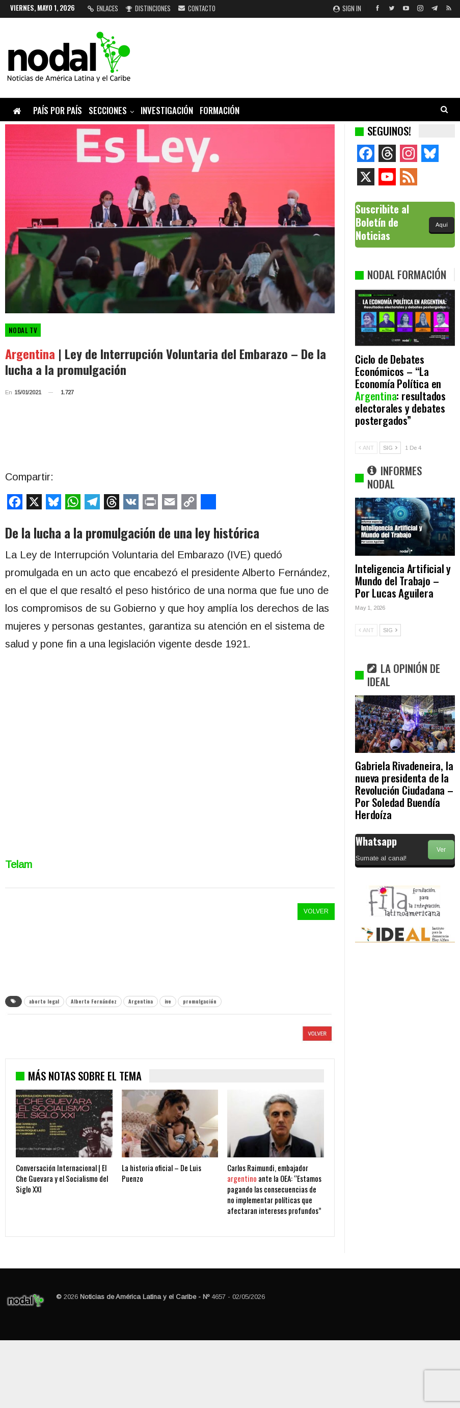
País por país (57, 110)
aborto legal (44, 1001)
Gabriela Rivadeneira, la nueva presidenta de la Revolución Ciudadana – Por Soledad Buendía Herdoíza (404, 789)
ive (168, 1001)
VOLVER (316, 911)
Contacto (196, 8)
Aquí (442, 225)
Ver (441, 849)
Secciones (108, 110)
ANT (366, 448)
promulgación (200, 1001)
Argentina (140, 1001)
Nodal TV (23, 330)
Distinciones (148, 8)
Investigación (167, 110)
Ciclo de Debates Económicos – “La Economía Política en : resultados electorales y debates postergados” (400, 389)
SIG (390, 448)
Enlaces (103, 8)
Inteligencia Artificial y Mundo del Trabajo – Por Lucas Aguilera (403, 580)
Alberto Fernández (94, 1001)
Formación (219, 110)
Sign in (347, 8)
